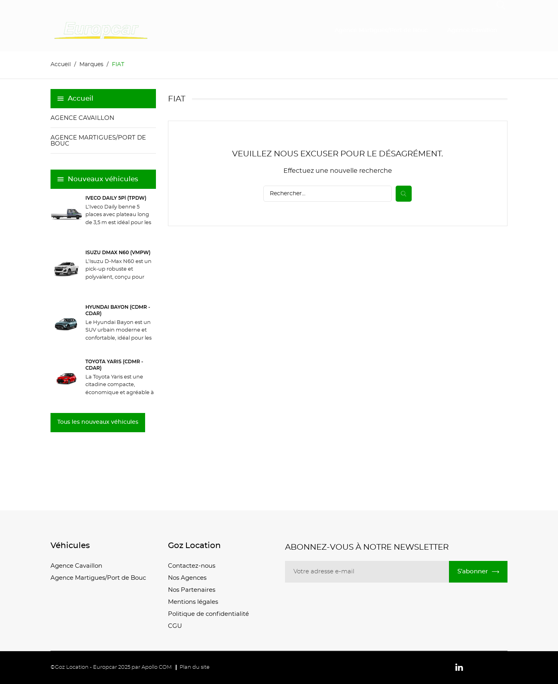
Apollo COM (157, 667)
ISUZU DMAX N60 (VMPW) (118, 252)
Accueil (80, 98)
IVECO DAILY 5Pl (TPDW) (115, 198)
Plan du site (195, 667)
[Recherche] (327, 194)
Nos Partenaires (191, 590)
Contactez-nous (191, 566)
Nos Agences (187, 578)
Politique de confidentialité (208, 614)
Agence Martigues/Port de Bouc (381, 30)
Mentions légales (193, 602)
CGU (175, 626)
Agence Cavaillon (472, 30)
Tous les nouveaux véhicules (97, 422)
